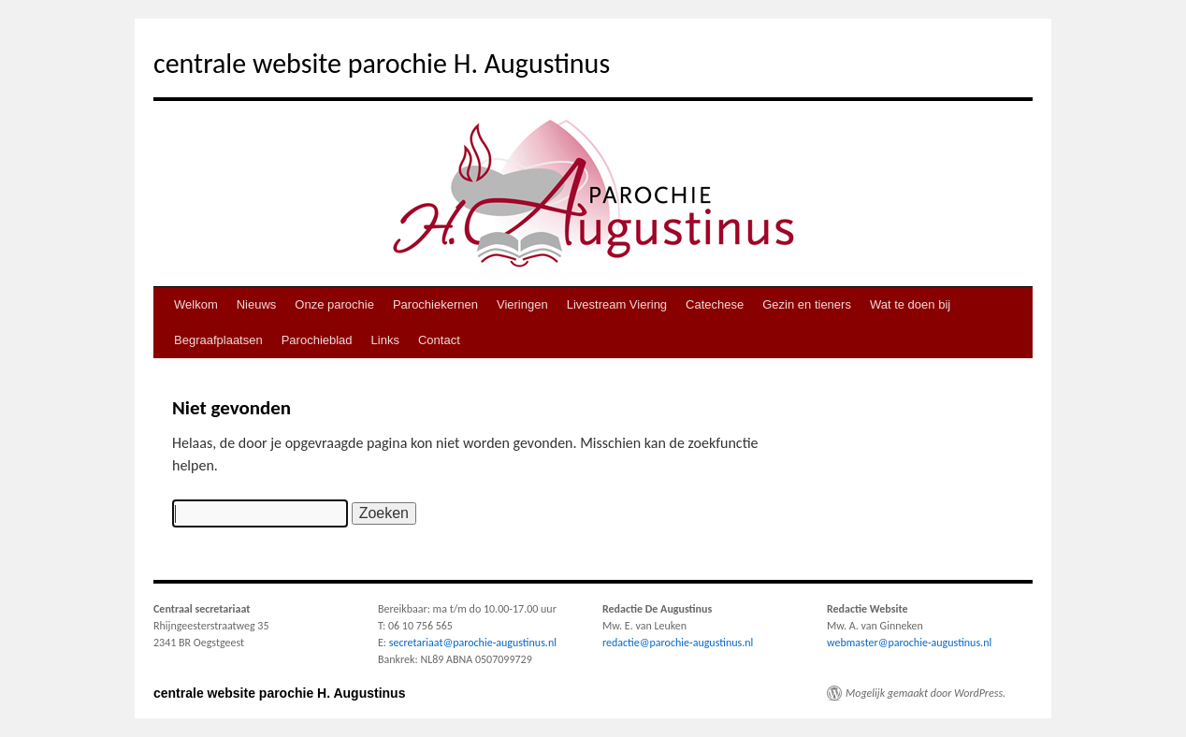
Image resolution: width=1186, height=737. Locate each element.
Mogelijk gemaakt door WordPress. (925, 693)
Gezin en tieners (806, 304)
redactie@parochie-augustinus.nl (677, 642)
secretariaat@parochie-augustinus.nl (473, 642)
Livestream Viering (617, 304)
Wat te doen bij (910, 304)
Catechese (715, 304)
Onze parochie (334, 304)
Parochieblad (317, 340)
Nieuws (257, 304)
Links (385, 340)
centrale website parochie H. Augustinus (381, 63)
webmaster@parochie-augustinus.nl (909, 642)
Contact (439, 340)
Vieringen (522, 304)
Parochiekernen (435, 304)
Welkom (196, 304)
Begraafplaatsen (218, 340)
